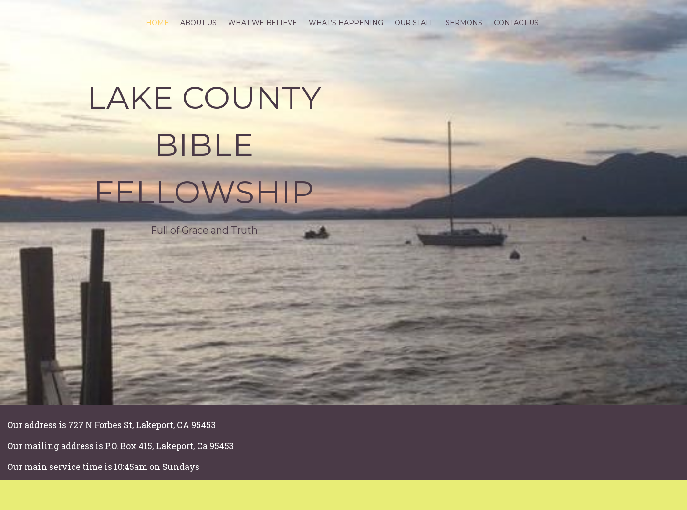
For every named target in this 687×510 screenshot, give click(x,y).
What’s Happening (346, 23)
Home (157, 23)
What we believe (262, 23)
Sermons (464, 23)
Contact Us (516, 23)
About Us (198, 23)
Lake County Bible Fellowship (204, 144)
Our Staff (414, 23)
